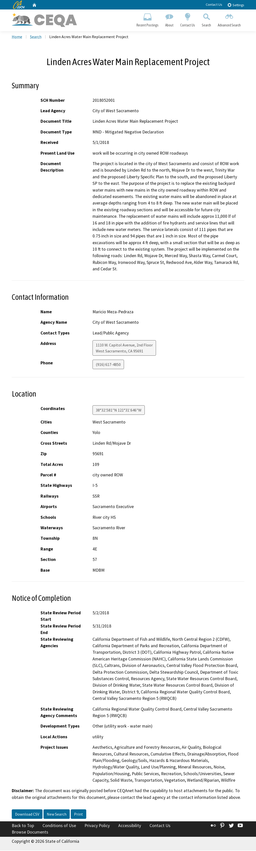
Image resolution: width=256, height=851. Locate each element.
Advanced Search (229, 19)
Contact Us (214, 4)
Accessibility (129, 826)
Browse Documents (30, 832)
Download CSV (27, 814)
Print (78, 814)
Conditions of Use (59, 826)
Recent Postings (147, 19)
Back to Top (23, 826)
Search (206, 19)
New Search (56, 814)
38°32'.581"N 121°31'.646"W (119, 410)
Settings (235, 4)
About (169, 19)
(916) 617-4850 (108, 364)
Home (17, 37)
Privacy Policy (97, 826)
